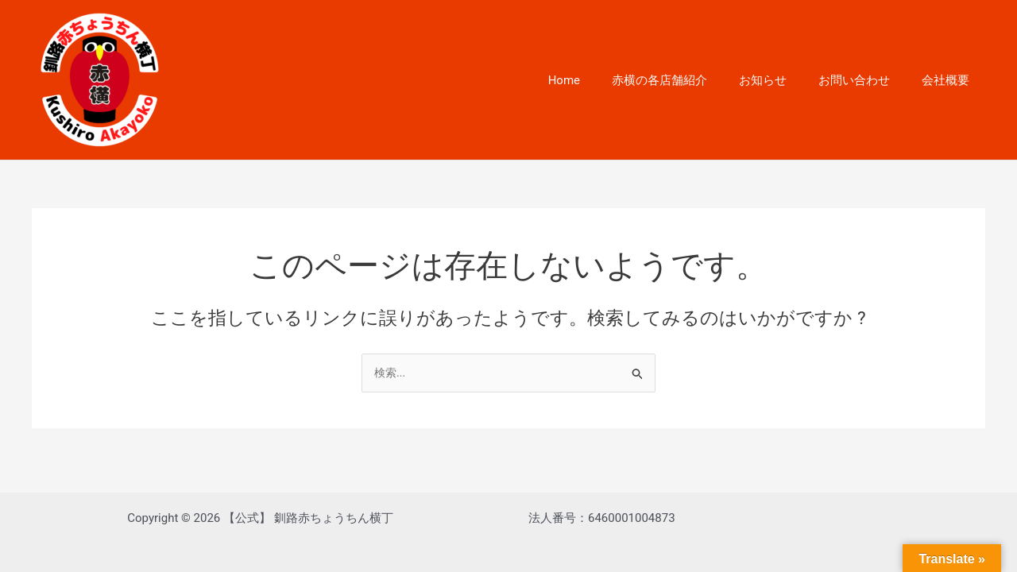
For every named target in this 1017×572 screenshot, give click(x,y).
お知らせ (782, 80)
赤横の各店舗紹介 (687, 80)
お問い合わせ (866, 80)
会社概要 (949, 80)
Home (600, 80)
